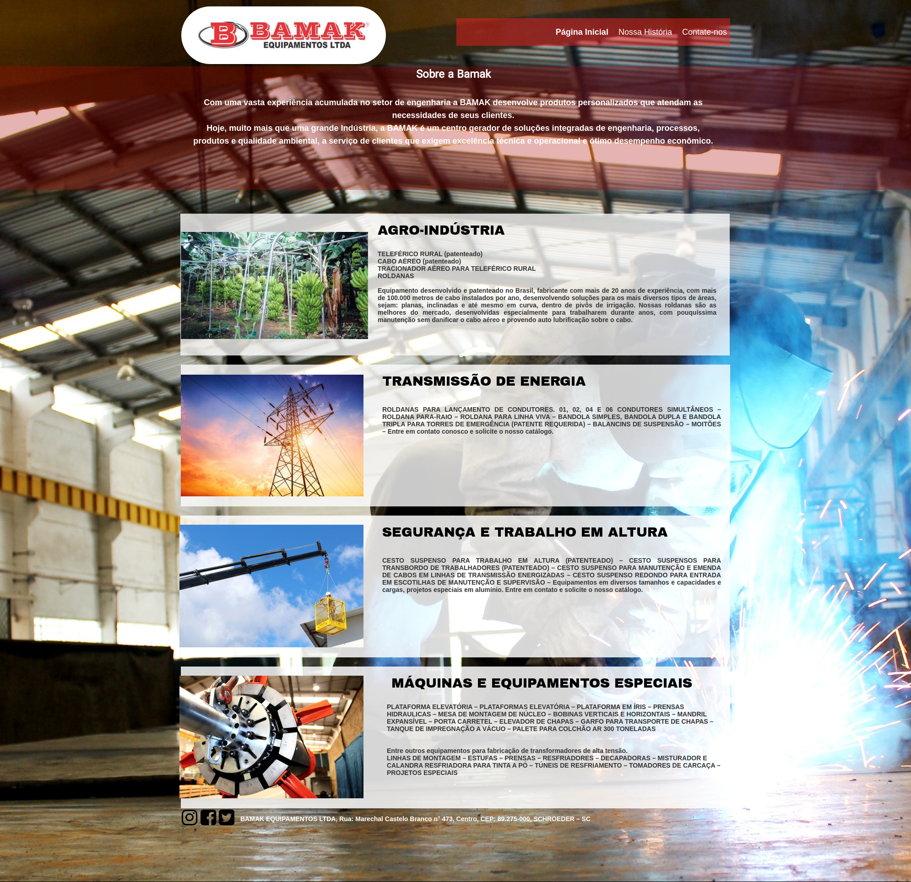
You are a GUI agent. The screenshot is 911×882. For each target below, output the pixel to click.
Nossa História (645, 32)
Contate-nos (704, 32)
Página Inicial (582, 32)
